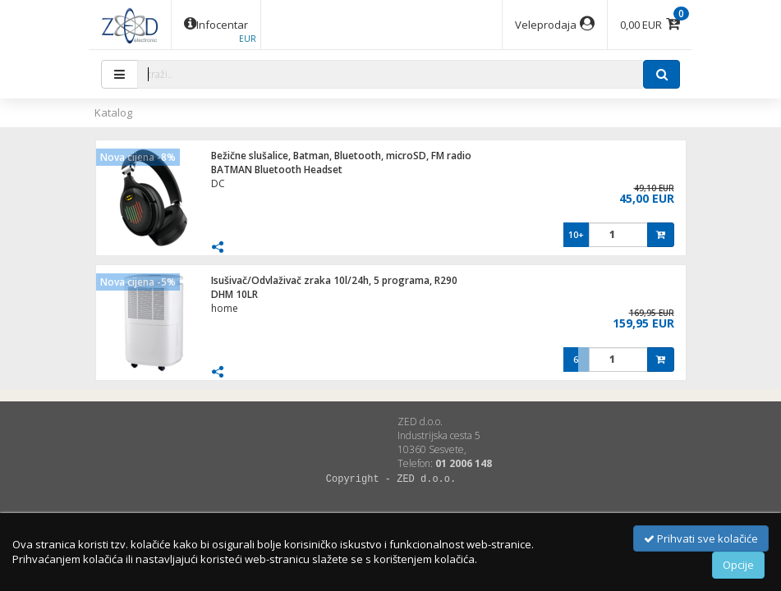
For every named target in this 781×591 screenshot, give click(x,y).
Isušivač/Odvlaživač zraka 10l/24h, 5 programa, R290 (334, 280)
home (224, 308)
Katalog (113, 112)
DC (218, 183)
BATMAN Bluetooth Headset (276, 169)
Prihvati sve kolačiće (701, 538)
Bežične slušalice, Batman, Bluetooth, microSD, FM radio (341, 156)
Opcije (738, 564)
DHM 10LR (234, 294)
